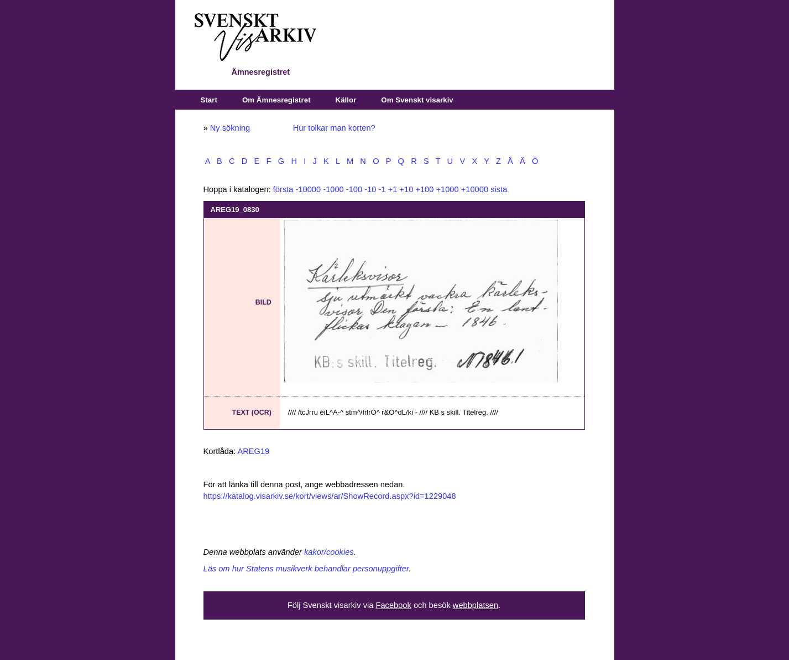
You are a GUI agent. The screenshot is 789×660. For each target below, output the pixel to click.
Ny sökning (230, 127)
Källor (346, 100)
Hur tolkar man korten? (334, 127)
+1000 (447, 189)
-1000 (333, 189)
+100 (424, 189)
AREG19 (253, 451)
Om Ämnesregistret (276, 100)
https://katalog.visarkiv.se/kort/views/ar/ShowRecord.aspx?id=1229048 (329, 496)
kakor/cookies (329, 552)
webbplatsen (475, 605)
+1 (393, 189)
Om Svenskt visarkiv (417, 100)
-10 (370, 189)
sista (498, 189)
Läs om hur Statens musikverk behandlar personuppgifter (306, 568)
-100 (354, 189)
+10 (406, 189)
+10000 (474, 189)
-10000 (308, 189)
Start (209, 100)
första (283, 189)
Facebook (393, 605)
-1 (382, 189)
